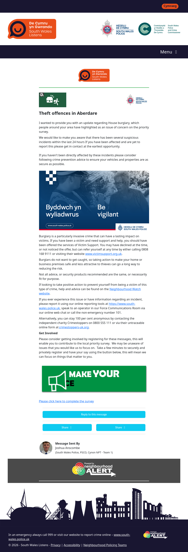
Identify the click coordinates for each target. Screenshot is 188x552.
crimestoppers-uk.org (74, 327)
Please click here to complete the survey (66, 401)
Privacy (55, 545)
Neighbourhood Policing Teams (105, 545)
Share (67, 427)
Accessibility (72, 545)
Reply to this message (94, 414)
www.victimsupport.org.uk (103, 254)
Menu (169, 52)
